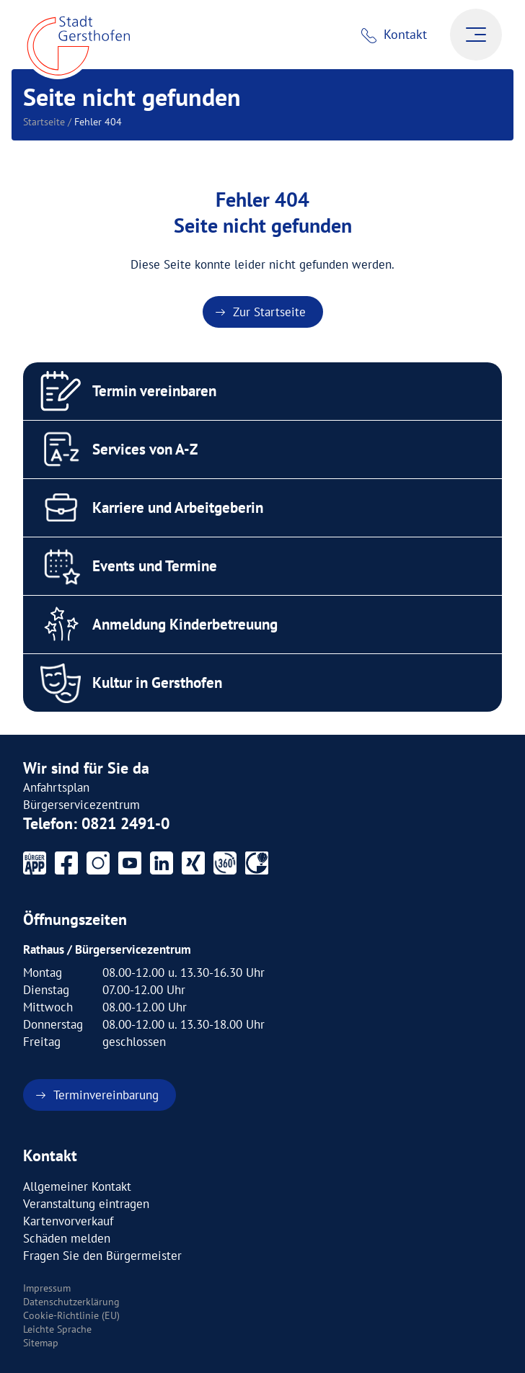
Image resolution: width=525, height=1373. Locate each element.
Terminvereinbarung (106, 1095)
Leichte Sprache (57, 1329)
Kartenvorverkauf (68, 1221)
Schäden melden (66, 1238)
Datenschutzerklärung (71, 1301)
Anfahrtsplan (56, 787)
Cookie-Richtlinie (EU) (71, 1315)
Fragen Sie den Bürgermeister (102, 1256)
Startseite (44, 121)
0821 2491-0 (125, 823)
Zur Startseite (269, 312)
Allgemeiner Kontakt (77, 1186)
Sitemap (40, 1342)
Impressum (47, 1288)
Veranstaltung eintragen (86, 1204)
